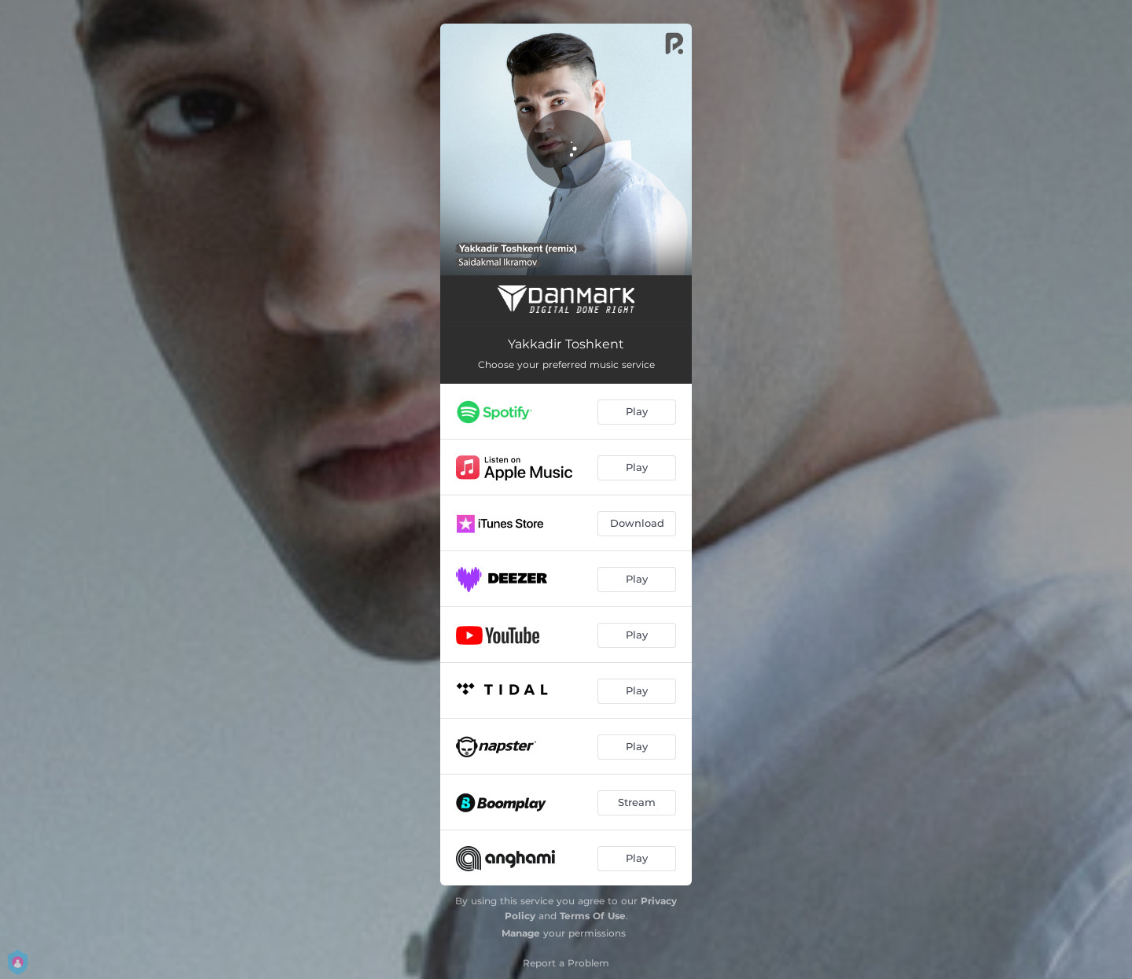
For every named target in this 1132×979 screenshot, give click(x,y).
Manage (521, 933)
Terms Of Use (593, 916)
